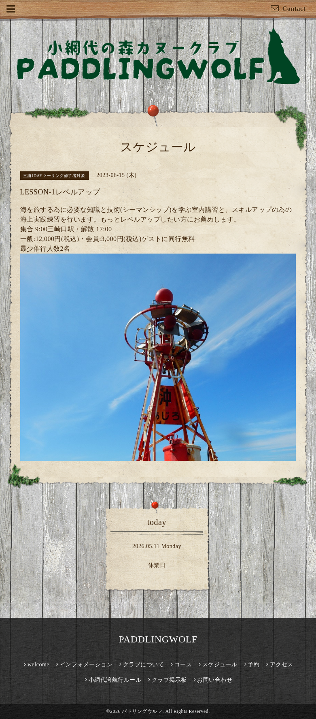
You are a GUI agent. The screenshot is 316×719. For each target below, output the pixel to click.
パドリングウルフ (142, 711)
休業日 (157, 565)
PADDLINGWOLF (158, 639)
